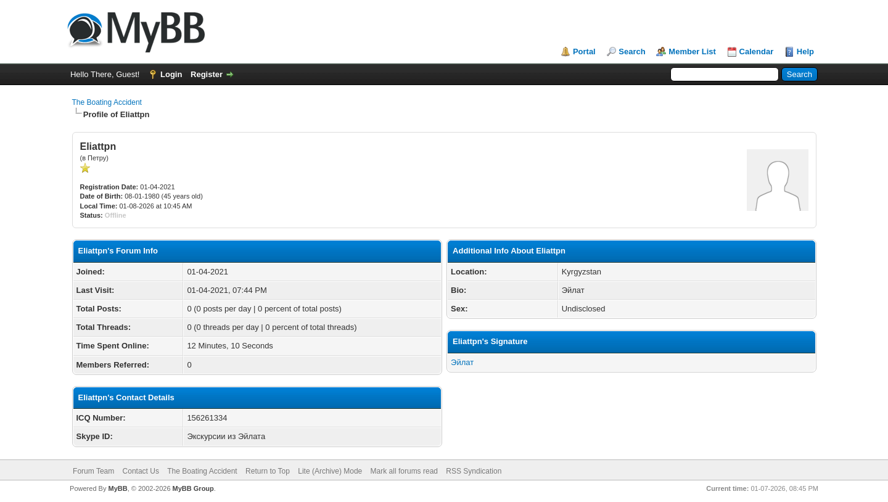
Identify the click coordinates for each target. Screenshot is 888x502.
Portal (584, 51)
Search (632, 51)
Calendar (756, 51)
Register (207, 74)
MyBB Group (193, 488)
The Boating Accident (107, 102)
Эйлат (462, 362)
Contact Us (141, 471)
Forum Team (93, 471)
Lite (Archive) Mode (330, 471)
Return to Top (267, 471)
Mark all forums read (404, 471)
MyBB (117, 488)
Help (805, 51)
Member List (692, 51)
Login (171, 74)
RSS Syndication (473, 471)
